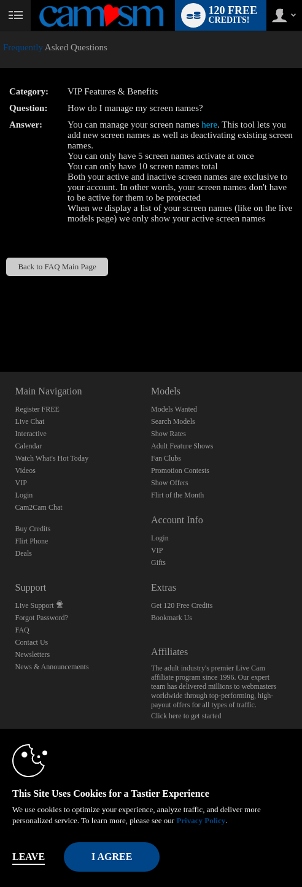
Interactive (31, 433)
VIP (21, 482)
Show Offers (169, 482)
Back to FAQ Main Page (57, 266)
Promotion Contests (180, 470)
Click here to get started (186, 716)
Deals (23, 553)
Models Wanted (174, 409)
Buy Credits (33, 528)
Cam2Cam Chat (39, 507)
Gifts (158, 562)
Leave (28, 856)
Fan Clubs (166, 458)
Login (24, 495)
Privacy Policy (200, 820)
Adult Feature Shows (182, 446)
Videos (25, 470)
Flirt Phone (31, 541)
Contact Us (31, 642)
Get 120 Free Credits (181, 605)
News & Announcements (52, 666)
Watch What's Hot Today (52, 458)
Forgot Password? (41, 617)
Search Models (173, 421)
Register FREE (37, 409)
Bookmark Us (171, 617)
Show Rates (168, 433)
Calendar (28, 446)
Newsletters (32, 654)
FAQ (22, 630)
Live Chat (30, 421)
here (209, 124)
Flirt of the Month (177, 495)
